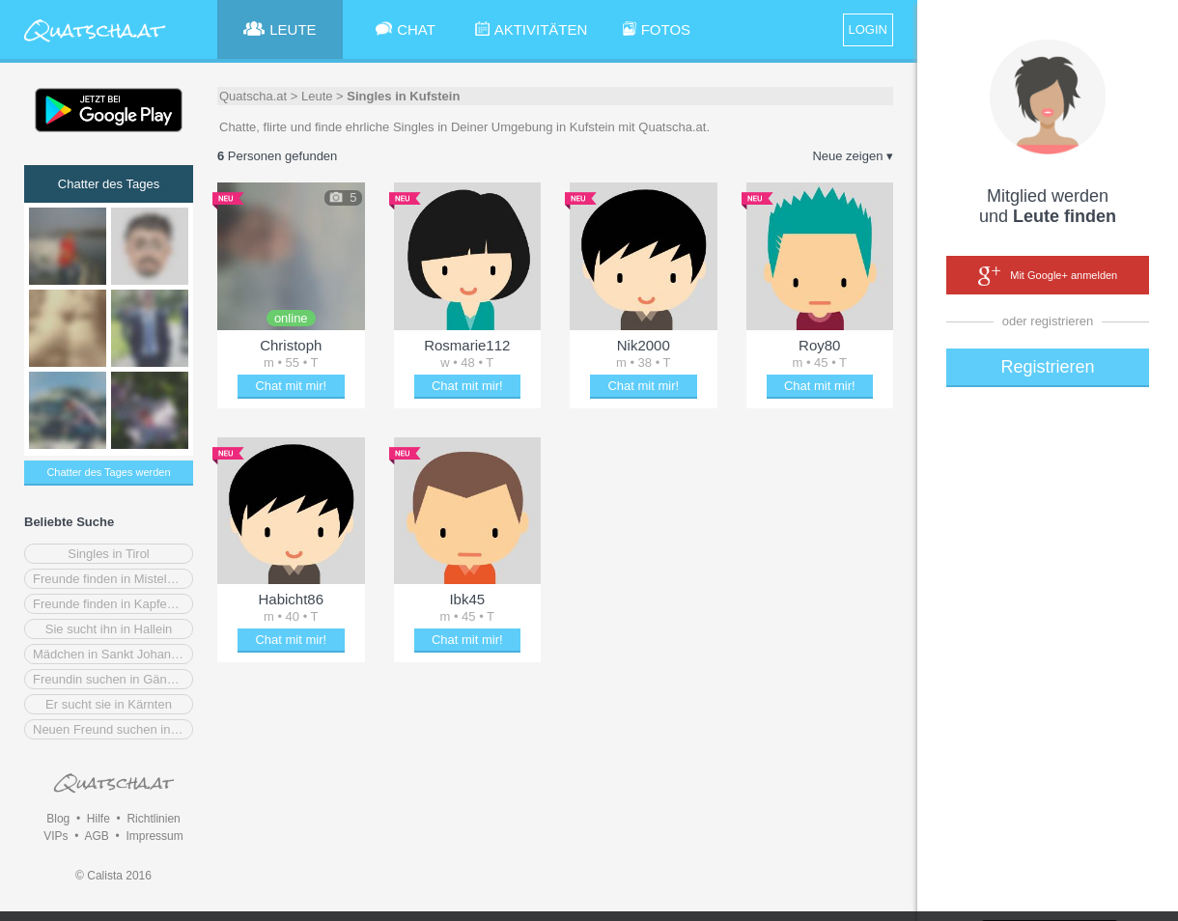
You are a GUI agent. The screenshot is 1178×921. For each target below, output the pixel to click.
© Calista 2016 (113, 875)
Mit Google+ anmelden (1047, 276)
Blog (58, 818)
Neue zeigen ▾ (852, 156)
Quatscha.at (253, 96)
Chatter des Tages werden (108, 472)
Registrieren (1047, 367)
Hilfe (98, 818)
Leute (317, 96)
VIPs (55, 836)
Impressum (154, 836)
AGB (96, 836)
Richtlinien (153, 818)
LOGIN (868, 29)
